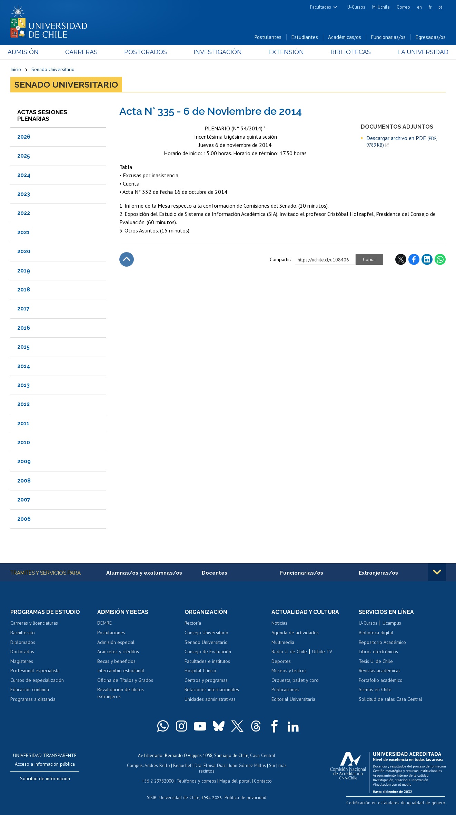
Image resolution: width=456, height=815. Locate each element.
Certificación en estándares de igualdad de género (397, 803)
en (419, 7)
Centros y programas (206, 680)
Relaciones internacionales (212, 690)
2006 (24, 519)
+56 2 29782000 (158, 780)
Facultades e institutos (207, 661)
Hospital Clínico (200, 671)
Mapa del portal (234, 780)
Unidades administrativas (210, 699)
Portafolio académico (381, 680)
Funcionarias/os (388, 37)
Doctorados (22, 652)
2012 (23, 404)
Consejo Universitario (206, 633)
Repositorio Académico (382, 642)
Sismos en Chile (375, 690)
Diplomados (22, 642)
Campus (135, 765)
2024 (23, 175)
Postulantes (268, 37)
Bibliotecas (348, 52)
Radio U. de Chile (289, 652)
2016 (23, 328)
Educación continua (29, 690)
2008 (24, 481)
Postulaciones (111, 633)
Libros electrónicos (378, 652)
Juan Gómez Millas (246, 765)
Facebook (413, 259)
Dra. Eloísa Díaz (210, 765)
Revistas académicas (379, 671)
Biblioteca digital (376, 633)
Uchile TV (322, 652)
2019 (23, 270)
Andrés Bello (157, 765)
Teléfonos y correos (196, 780)
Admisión (25, 52)
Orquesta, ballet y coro (295, 680)
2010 (23, 442)
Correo (403, 7)
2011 (23, 423)
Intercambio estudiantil (120, 671)
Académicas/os (344, 37)
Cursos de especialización (37, 680)
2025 (23, 156)
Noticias (279, 623)
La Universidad (420, 52)
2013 (23, 385)
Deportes (281, 661)
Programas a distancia (33, 699)
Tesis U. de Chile (376, 661)
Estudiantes (304, 37)
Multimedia (282, 642)
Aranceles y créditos (118, 652)
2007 (23, 500)
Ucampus (392, 623)
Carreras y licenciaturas (34, 623)
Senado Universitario (53, 69)
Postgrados (146, 52)
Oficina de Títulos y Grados (125, 680)
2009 (24, 461)
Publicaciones (285, 690)
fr (430, 7)
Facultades (320, 7)
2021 (23, 232)
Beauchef (183, 765)
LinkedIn (427, 260)
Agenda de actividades (295, 633)
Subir (126, 259)
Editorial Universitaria (293, 699)
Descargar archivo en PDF (401, 141)
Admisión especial (116, 642)
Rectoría (193, 623)
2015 (23, 347)
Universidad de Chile (179, 796)
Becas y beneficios (116, 661)
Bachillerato (22, 633)
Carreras (83, 52)
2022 (23, 213)
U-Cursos (356, 7)
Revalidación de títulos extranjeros (120, 693)
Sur (271, 765)
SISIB (152, 796)
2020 (23, 251)
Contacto (262, 780)
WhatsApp (440, 259)
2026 (23, 137)
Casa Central (262, 755)
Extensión (285, 52)
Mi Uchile (381, 7)
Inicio (15, 69)
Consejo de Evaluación (208, 652)
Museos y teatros (289, 671)
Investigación (217, 52)
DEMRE (104, 623)
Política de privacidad (245, 796)
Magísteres (21, 661)
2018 (23, 290)
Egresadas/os (431, 37)
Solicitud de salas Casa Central (390, 699)
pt (440, 7)
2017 (23, 309)
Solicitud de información (45, 779)
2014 (23, 366)
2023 (23, 194)
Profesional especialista (35, 671)
